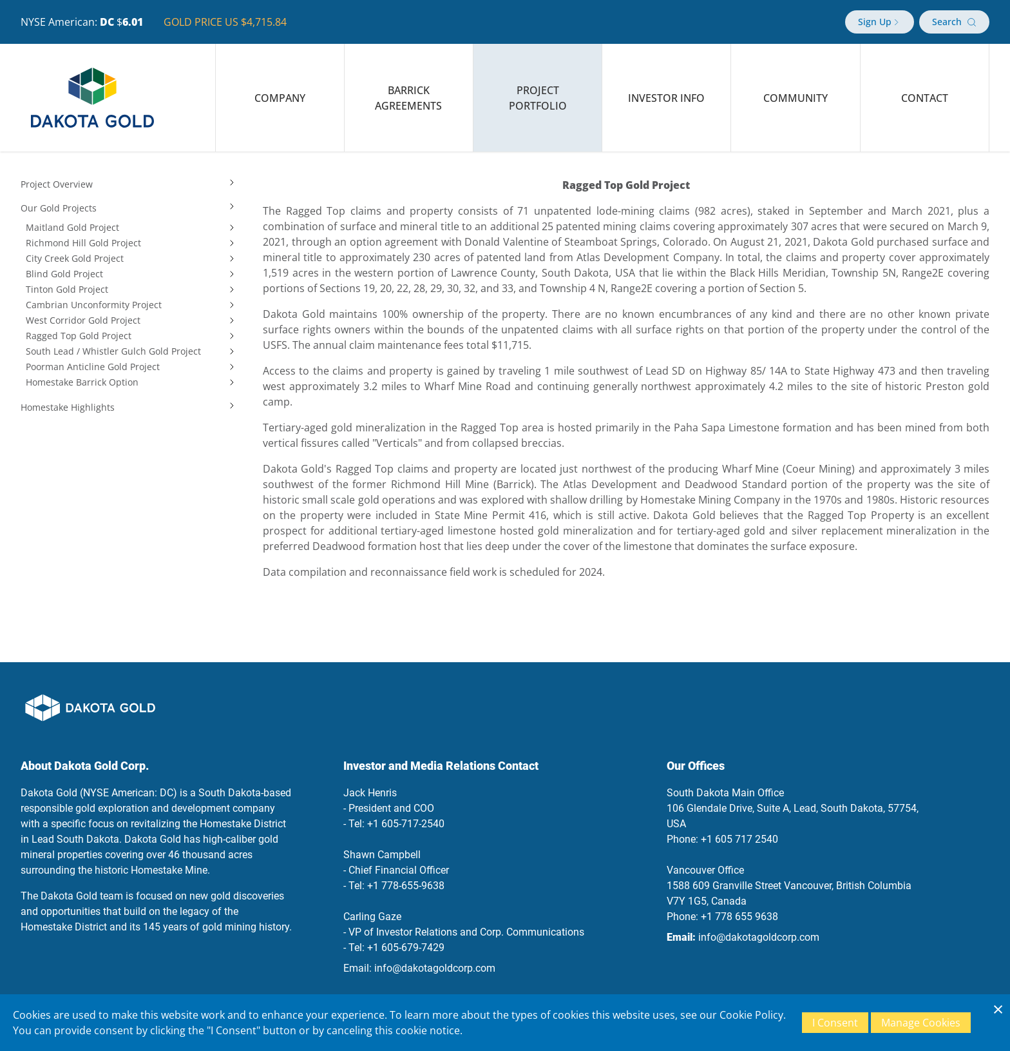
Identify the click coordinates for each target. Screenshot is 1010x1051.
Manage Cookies (920, 1023)
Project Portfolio (538, 98)
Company (279, 98)
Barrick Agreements (408, 98)
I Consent (835, 1023)
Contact (924, 98)
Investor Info (666, 98)
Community (795, 98)
